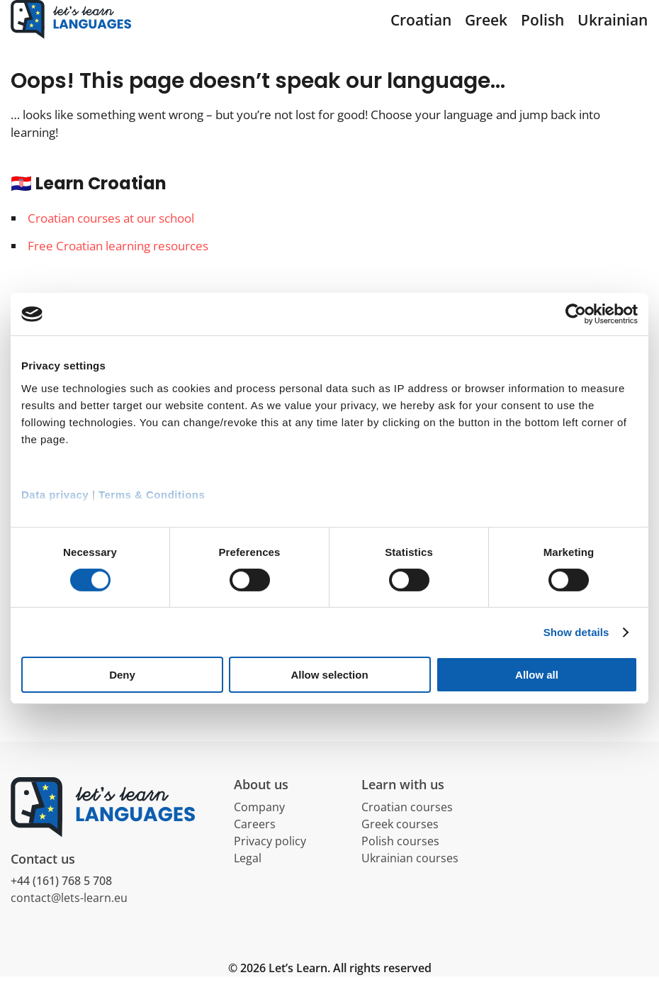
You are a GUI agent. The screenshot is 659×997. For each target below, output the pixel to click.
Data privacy (55, 494)
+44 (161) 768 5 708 (61, 901)
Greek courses (400, 844)
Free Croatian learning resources (118, 265)
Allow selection (329, 675)
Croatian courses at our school (111, 238)
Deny (122, 675)
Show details (576, 632)
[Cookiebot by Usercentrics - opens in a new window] (576, 314)
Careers (255, 844)
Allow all (536, 675)
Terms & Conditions (151, 494)
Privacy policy (270, 861)
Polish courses (400, 861)
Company (259, 827)
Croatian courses (407, 827)
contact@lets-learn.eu (69, 918)
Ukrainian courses (409, 878)
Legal (247, 878)
